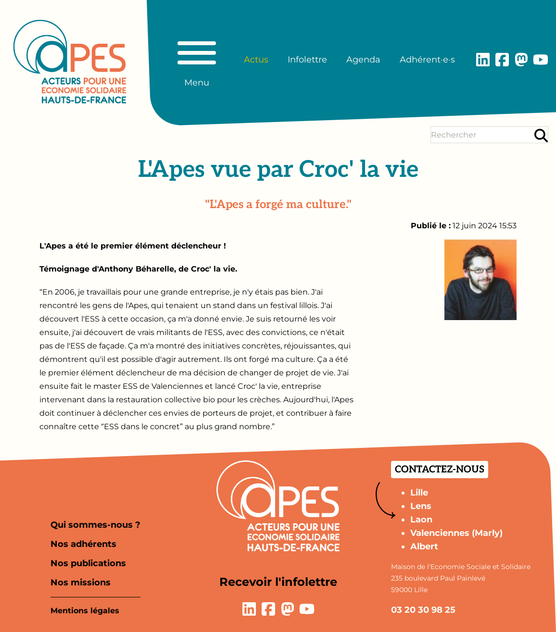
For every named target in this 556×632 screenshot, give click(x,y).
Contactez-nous (439, 469)
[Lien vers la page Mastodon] (521, 59)
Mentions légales (85, 610)
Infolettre (307, 59)
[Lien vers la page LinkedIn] (483, 59)
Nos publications (88, 563)
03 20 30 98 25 (423, 610)
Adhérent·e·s (427, 59)
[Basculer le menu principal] (197, 59)
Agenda (363, 59)
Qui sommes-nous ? (95, 525)
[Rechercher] (541, 135)
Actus (256, 59)
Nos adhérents (83, 544)
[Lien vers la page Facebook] (502, 59)
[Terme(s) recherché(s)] (481, 135)
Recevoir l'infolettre (278, 582)
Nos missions (81, 582)
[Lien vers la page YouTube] (540, 59)
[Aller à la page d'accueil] (69, 61)
